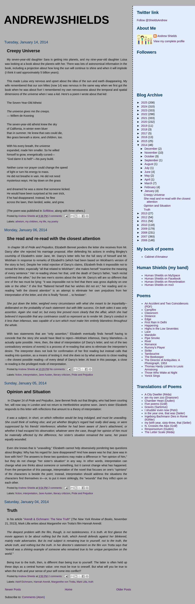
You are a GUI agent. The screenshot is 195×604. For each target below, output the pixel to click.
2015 (144, 141)
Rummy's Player (155, 347)
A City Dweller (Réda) (158, 394)
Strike (148, 350)
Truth (12, 510)
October (149, 156)
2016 (144, 137)
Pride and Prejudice (82, 374)
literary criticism (62, 374)
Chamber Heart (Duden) (160, 400)
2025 (144, 102)
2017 (144, 133)
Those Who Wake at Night (161, 372)
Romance (151, 344)
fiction (18, 374)
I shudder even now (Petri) (161, 410)
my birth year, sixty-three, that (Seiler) (168, 422)
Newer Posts (13, 589)
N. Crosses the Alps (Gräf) (161, 425)
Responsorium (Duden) (159, 429)
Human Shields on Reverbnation (165, 281)
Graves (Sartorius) (156, 407)
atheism (19, 221)
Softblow (48, 210)
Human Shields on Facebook (163, 278)
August (149, 164)
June (147, 171)
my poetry (52, 221)
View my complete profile (169, 41)
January (149, 190)
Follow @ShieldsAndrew (152, 20)
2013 (144, 213)
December (151, 148)
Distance (150, 316)
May (147, 175)
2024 (144, 106)
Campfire (150, 309)
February (150, 187)
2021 (144, 118)
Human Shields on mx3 (159, 284)
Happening (151, 325)
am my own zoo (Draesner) (161, 397)
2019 (144, 125)
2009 (144, 228)
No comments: (58, 369)
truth (90, 581)
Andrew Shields (167, 36)
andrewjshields (56, 20)
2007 (144, 236)
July (147, 168)
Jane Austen (45, 374)
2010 (144, 224)
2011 (144, 221)
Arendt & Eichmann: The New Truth (46, 519)
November (151, 152)
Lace (148, 331)
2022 (144, 114)
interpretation (30, 374)
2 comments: (55, 215)
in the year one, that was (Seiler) (165, 413)
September (151, 160)
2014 (144, 145)
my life (42, 221)
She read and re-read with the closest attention (53, 238)
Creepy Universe (23, 51)
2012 (144, 217)
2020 (144, 121)
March (148, 183)
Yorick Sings (152, 375)
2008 (144, 232)
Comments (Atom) (33, 597)
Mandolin (150, 334)
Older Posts (123, 589)
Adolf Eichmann (23, 581)
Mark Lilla (82, 581)
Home (68, 589)
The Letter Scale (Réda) (160, 432)
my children (31, 221)
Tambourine (152, 353)
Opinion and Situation (29, 392)
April (147, 179)
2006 (144, 240)
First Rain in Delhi (156, 322)
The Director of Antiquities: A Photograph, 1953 (162, 361)
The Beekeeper (154, 356)
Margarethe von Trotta (63, 581)
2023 (144, 110)
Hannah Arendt (42, 581)
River (148, 341)
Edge (148, 319)
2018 (144, 129)
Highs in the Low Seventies (161, 328)
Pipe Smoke (152, 338)
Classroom (151, 312)
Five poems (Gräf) (156, 403)
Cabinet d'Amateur (156, 256)
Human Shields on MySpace (162, 275)
